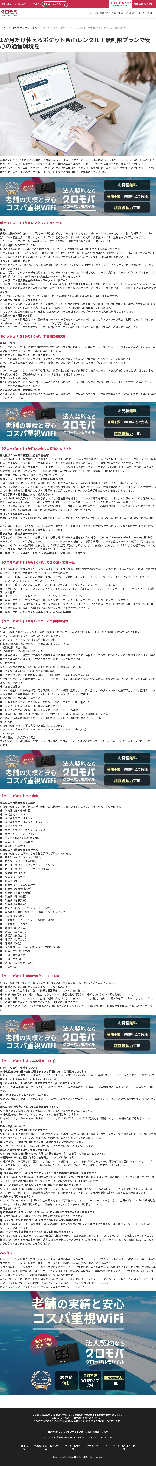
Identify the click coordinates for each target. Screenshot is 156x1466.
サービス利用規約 (72, 1447)
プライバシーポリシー (97, 1447)
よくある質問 (145, 13)
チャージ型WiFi (120, 1279)
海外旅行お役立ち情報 (24, 27)
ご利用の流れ (101, 13)
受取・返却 (117, 13)
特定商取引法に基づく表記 (46, 1447)
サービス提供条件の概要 (124, 1447)
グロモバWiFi (7, 1267)
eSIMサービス (38, 1283)
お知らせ (130, 13)
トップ (88, 13)
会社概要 (24, 1447)
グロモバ (13, 1279)
